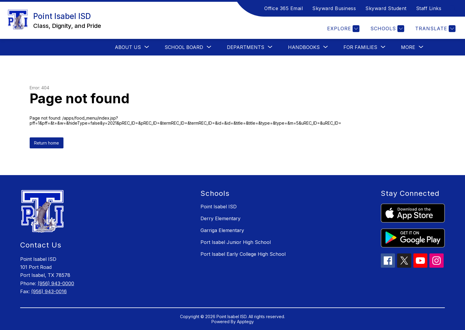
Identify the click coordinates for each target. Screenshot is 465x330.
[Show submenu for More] (408, 47)
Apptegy (245, 321)
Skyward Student (386, 8)
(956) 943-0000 (56, 283)
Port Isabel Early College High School (243, 254)
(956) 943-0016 (49, 291)
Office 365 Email (283, 8)
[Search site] (453, 8)
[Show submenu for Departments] (245, 47)
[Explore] (342, 28)
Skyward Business (334, 8)
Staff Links (429, 8)
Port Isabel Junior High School (235, 242)
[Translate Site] (435, 28)
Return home (46, 142)
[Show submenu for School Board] (184, 47)
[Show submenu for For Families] (360, 47)
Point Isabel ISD (218, 207)
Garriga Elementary (222, 230)
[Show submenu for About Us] (128, 47)
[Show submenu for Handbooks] (304, 47)
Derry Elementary (220, 218)
